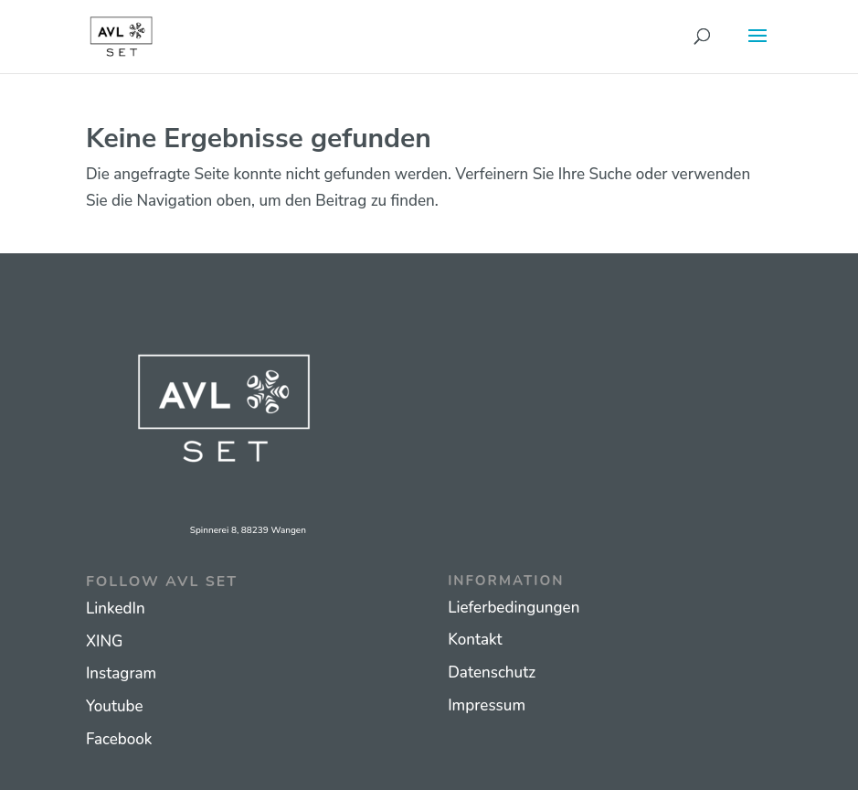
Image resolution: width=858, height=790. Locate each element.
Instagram (121, 673)
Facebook (119, 739)
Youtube (114, 706)
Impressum (486, 705)
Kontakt (475, 639)
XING (104, 641)
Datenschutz (491, 672)
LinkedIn (115, 608)
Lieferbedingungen (513, 607)
